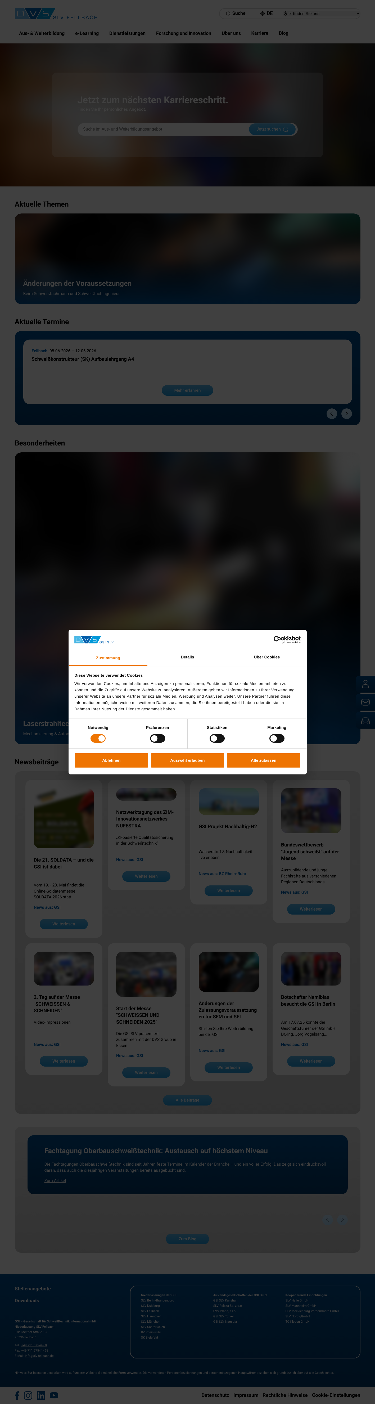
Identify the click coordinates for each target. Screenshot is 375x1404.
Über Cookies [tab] (267, 657)
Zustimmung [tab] (108, 658)
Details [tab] (187, 657)
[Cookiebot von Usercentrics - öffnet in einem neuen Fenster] (277, 640)
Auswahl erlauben (187, 760)
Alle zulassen (263, 760)
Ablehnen (111, 760)
